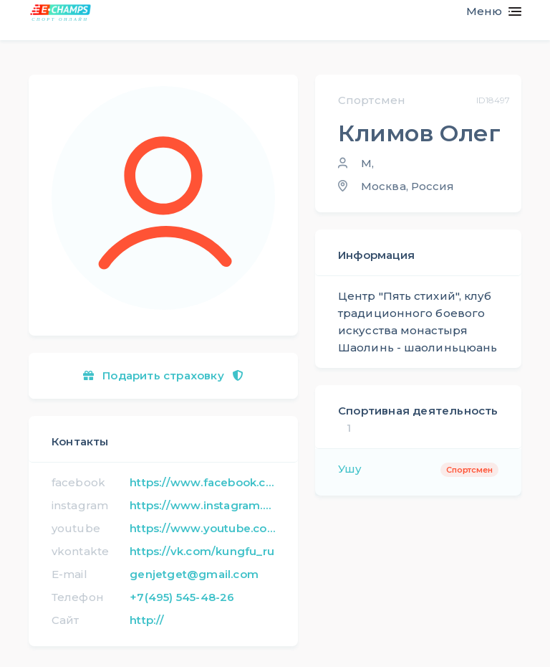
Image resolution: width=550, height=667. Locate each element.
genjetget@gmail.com (194, 574)
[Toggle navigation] (488, 11)
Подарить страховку (163, 375)
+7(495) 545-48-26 (182, 597)
